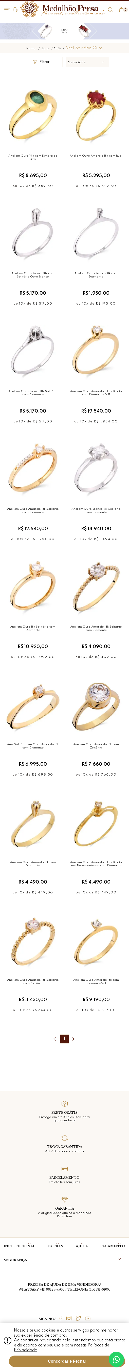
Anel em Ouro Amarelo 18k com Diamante (33, 864)
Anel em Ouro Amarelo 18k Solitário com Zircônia (33, 981)
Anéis (57, 48)
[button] (87, 62)
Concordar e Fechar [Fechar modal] (67, 1361)
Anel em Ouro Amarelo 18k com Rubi (96, 155)
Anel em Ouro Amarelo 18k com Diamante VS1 (96, 981)
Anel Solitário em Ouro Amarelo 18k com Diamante (33, 746)
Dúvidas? (15, 9)
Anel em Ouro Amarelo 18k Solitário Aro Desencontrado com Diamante (96, 864)
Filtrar (41, 62)
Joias (46, 48)
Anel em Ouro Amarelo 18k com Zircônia (96, 746)
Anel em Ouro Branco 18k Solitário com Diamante (33, 393)
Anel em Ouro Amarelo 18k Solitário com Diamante (33, 510)
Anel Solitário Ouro (84, 48)
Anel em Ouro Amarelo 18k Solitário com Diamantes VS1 (96, 393)
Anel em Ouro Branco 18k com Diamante (96, 275)
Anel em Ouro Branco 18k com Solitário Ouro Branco (32, 275)
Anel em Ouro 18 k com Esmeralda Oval (33, 157)
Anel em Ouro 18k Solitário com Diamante (33, 628)
